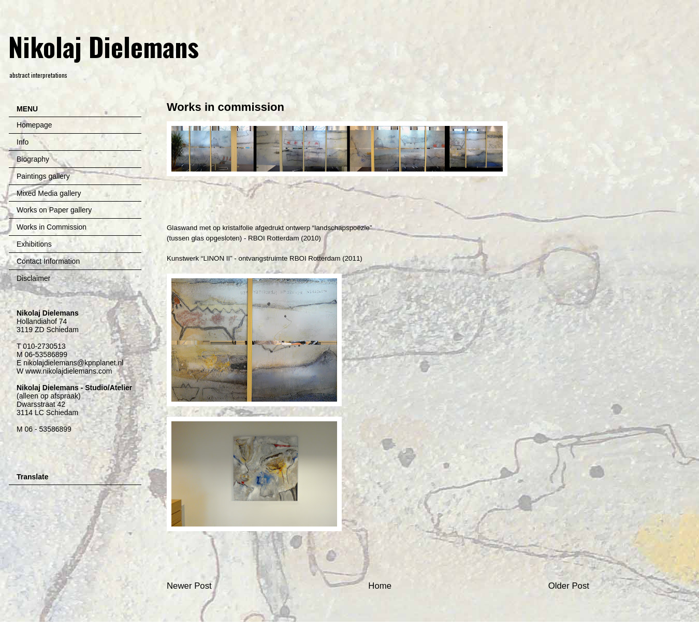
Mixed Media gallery (49, 193)
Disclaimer (33, 278)
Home (379, 586)
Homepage (34, 125)
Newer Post (189, 586)
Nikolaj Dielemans (103, 46)
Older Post (568, 586)
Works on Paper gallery (54, 210)
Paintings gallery (43, 176)
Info (22, 142)
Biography (33, 159)
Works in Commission (51, 227)
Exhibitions (34, 244)
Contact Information (48, 261)
